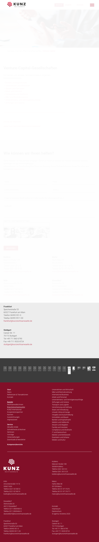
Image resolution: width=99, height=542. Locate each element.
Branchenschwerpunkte (16, 407)
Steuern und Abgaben (60, 425)
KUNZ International (14, 410)
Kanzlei (10, 402)
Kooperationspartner (15, 412)
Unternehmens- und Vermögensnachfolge (67, 400)
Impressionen (12, 420)
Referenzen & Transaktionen (17, 395)
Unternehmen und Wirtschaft (63, 390)
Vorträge (10, 435)
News (9, 392)
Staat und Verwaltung (60, 410)
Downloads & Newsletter (16, 440)
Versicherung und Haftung (62, 407)
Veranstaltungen (13, 437)
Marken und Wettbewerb (61, 435)
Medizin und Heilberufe (60, 422)
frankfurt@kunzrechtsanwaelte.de (18, 321)
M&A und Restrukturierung (62, 392)
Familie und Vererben (60, 427)
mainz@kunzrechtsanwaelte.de (63, 494)
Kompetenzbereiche (15, 444)
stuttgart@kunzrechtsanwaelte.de (18, 344)
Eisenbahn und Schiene (60, 437)
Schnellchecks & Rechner (16, 429)
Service (10, 424)
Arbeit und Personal (59, 397)
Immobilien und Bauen (60, 417)
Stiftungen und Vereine (60, 402)
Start (9, 390)
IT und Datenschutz (59, 432)
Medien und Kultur (59, 440)
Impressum (56, 509)
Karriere (10, 415)
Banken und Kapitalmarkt (61, 420)
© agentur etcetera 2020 (61, 514)
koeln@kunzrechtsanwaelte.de (16, 295)
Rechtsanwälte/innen (15, 404)
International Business (60, 395)
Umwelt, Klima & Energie (61, 412)
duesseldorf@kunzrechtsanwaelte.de (67, 295)
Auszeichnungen (13, 417)
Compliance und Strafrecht (62, 430)
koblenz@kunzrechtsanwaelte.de (64, 474)
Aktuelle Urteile (12, 427)
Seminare (10, 432)
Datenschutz (56, 511)
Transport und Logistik (60, 405)
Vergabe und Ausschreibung (62, 415)
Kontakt (10, 397)
